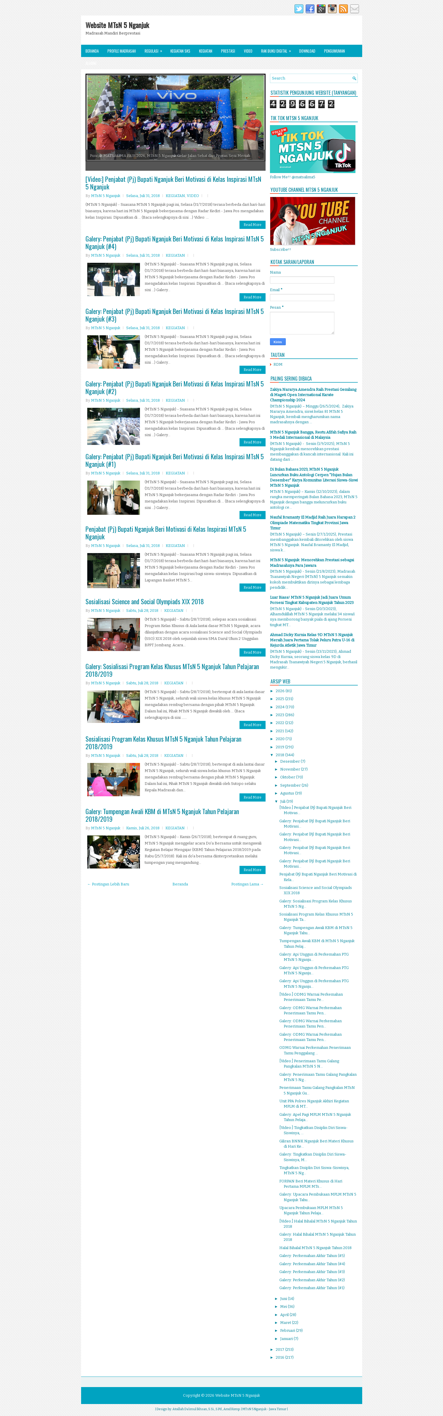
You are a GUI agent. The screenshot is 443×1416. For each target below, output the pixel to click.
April (285, 1315)
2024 (280, 707)
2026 (280, 691)
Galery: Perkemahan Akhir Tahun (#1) (312, 1288)
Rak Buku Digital (278, 49)
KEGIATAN (175, 196)
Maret (286, 1322)
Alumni (90, 63)
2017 (280, 1349)
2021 (280, 731)
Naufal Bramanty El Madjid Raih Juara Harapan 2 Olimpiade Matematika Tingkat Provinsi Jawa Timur (312, 522)
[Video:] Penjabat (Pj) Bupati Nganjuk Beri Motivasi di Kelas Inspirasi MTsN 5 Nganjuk (173, 182)
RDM (278, 364)
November (290, 769)
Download (307, 51)
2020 (280, 739)
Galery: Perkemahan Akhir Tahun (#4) (312, 1264)
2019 (280, 747)
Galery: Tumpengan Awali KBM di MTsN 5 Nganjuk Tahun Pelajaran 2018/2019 (162, 815)
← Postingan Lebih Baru (108, 884)
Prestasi (228, 51)
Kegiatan (205, 51)
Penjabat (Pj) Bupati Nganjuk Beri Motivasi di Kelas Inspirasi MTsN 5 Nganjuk (165, 532)
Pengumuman (334, 51)
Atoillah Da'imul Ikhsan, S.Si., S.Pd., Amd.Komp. (206, 1409)
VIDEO (193, 196)
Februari (288, 1330)
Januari (287, 1338)
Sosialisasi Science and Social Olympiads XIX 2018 (144, 601)
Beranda (92, 51)
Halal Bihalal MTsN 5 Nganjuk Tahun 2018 (315, 1248)
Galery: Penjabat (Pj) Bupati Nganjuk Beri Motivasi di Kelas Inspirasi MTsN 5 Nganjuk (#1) (174, 460)
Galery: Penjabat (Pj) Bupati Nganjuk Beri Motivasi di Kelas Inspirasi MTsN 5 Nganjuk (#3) (174, 314)
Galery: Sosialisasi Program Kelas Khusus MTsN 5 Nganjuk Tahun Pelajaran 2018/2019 (172, 670)
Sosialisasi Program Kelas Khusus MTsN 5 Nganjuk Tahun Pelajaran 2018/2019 (163, 742)
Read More (252, 225)
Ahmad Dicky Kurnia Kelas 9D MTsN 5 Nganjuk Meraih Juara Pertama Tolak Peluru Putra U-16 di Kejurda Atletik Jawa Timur (312, 640)
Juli (283, 801)
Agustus (287, 793)
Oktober (288, 777)
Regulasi (155, 49)
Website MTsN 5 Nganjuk (117, 25)
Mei (284, 1306)
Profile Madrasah (121, 51)
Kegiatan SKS (180, 51)
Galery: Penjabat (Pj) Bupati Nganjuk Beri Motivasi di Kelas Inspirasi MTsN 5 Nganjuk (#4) (174, 242)
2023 (280, 715)
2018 (280, 755)
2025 (280, 699)
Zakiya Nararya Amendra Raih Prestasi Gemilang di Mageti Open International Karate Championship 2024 (313, 394)
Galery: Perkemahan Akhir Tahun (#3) (312, 1272)
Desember (290, 761)
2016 (280, 1357)
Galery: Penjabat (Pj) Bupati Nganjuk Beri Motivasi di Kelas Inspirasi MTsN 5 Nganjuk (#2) (174, 387)
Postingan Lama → (247, 884)
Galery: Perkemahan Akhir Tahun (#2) (312, 1280)
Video (248, 51)
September (291, 785)
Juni (284, 1298)
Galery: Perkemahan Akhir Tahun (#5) (312, 1255)
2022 (280, 723)
